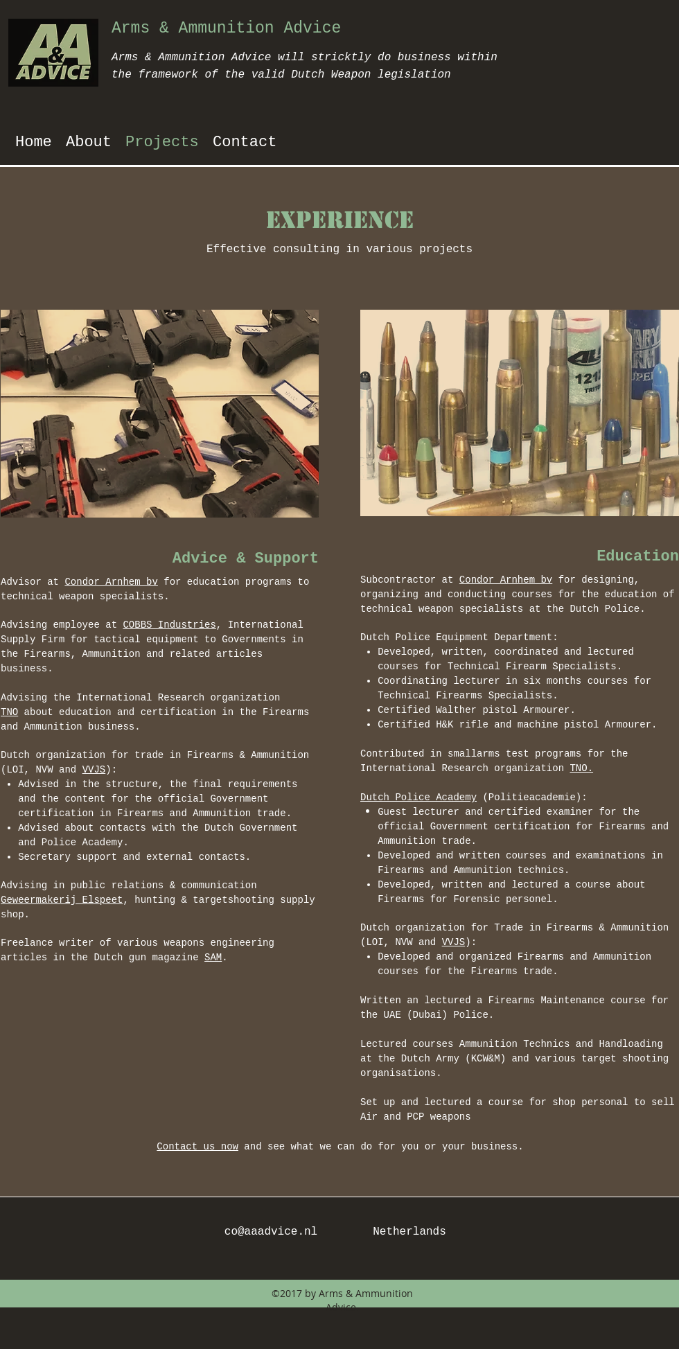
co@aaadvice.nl (270, 1232)
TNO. (581, 768)
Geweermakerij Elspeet (62, 900)
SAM (213, 957)
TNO (9, 712)
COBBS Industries (169, 625)
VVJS (94, 769)
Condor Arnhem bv (110, 582)
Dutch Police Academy (418, 797)
